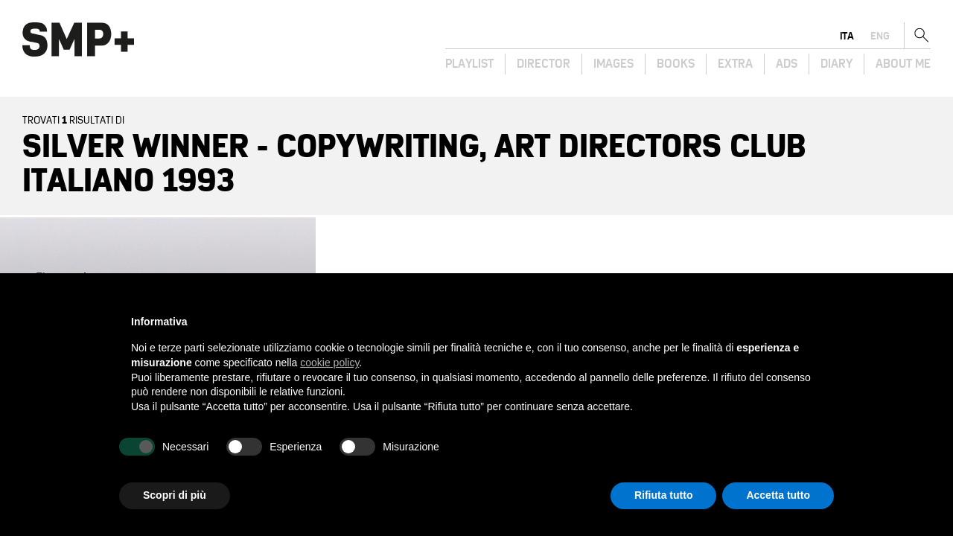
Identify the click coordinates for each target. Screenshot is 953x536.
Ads (786, 64)
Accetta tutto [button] (778, 495)
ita (847, 35)
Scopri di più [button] (174, 495)
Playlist (469, 64)
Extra (735, 64)
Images (613, 64)
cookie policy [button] (329, 362)
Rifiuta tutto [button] (663, 495)
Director (543, 64)
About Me (903, 64)
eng (880, 35)
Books (676, 64)
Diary (836, 64)
